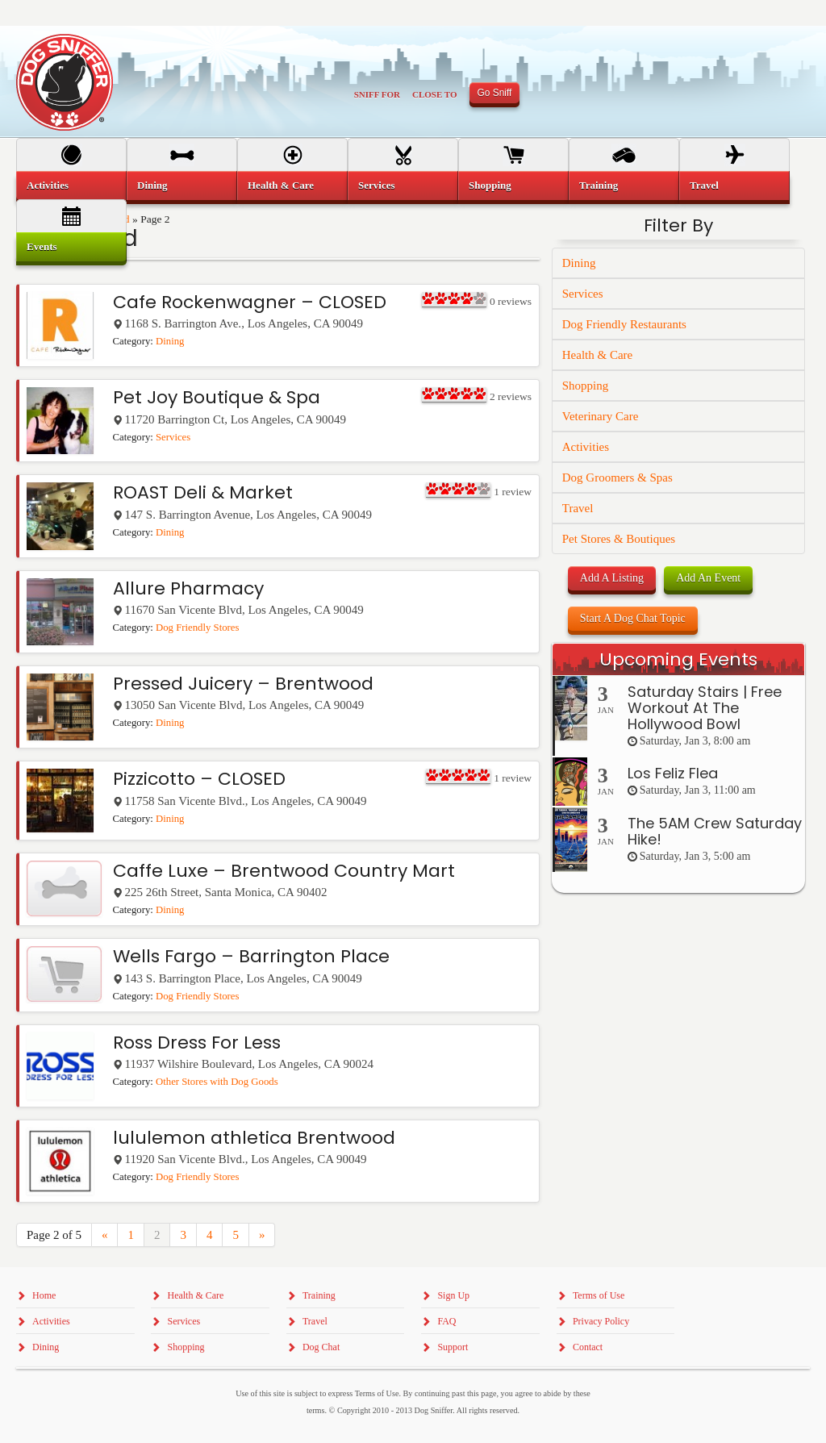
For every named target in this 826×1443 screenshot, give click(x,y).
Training (598, 185)
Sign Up (453, 1295)
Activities (585, 446)
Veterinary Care (600, 416)
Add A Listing (612, 578)
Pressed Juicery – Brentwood (243, 683)
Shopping (585, 385)
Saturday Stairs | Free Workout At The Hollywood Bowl (705, 708)
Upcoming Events (678, 659)
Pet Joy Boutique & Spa (216, 397)
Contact (588, 1347)
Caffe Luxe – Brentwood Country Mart (284, 870)
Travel (578, 508)
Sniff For (377, 94)
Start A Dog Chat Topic (633, 618)
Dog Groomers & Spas (617, 477)
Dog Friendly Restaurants (624, 324)
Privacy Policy (601, 1321)
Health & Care (597, 354)
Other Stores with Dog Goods (217, 1081)
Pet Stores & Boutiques (618, 538)
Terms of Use (598, 1295)
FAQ (446, 1321)
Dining (170, 341)
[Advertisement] (678, 1207)
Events (42, 246)
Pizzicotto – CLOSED (199, 778)
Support (452, 1347)
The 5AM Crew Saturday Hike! (715, 831)
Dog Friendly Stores (197, 627)
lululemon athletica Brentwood (254, 1137)
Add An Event (708, 578)
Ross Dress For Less (197, 1042)
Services (173, 437)
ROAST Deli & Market (203, 492)
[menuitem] (71, 185)
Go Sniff (495, 92)
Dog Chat (321, 1347)
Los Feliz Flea (673, 773)
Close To (434, 94)
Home (44, 1295)
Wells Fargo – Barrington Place (251, 956)
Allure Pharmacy (188, 588)
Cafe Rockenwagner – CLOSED (249, 302)
